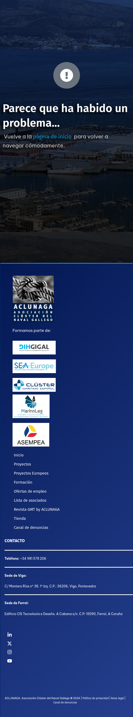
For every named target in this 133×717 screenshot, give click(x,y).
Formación (23, 482)
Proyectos (22, 464)
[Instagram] (66, 652)
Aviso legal (117, 698)
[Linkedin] (66, 634)
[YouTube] (66, 660)
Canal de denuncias (31, 527)
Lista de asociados (30, 500)
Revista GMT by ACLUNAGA (37, 509)
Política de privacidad (95, 698)
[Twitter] (66, 643)
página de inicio (52, 136)
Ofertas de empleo (30, 491)
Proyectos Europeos (31, 473)
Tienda (20, 518)
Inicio (19, 455)
